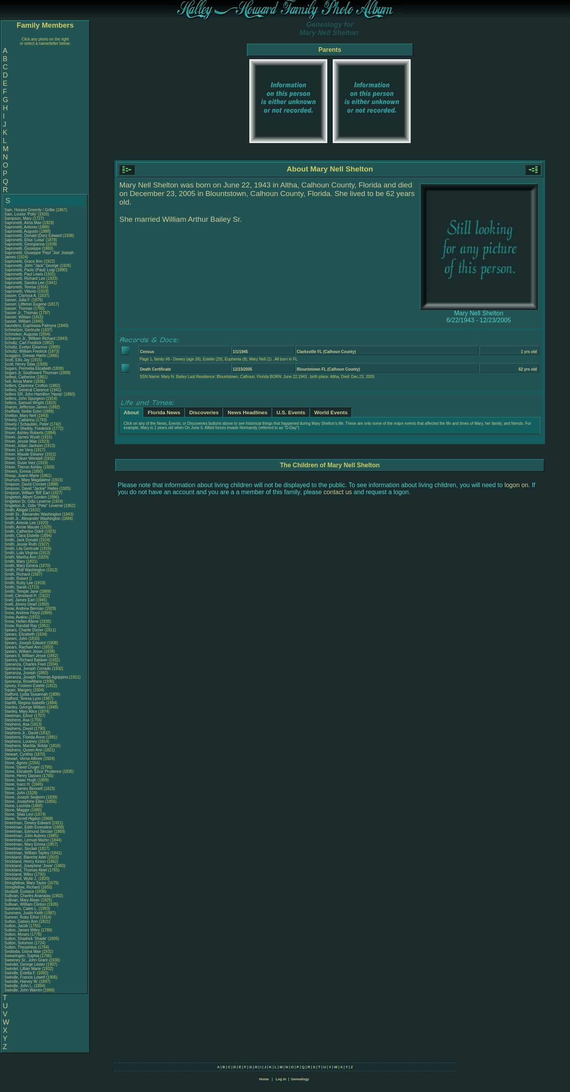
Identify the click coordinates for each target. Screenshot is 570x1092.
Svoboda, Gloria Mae (22, 951)
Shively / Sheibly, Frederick (28, 428)
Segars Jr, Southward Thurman (31, 373)
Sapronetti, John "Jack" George (31, 265)
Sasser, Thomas (19, 308)
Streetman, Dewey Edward (27, 823)
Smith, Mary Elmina (21, 566)
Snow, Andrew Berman (24, 608)
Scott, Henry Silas (19, 364)
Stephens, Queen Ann (24, 750)
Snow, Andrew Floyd (22, 613)
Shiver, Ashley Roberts (24, 433)
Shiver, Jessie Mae (20, 441)
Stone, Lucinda (18, 806)
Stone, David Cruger (22, 767)
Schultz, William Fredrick (25, 351)
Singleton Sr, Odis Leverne (27, 501)
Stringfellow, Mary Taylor (25, 883)
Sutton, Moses (17, 934)
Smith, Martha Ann (20, 557)
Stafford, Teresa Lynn (22, 698)
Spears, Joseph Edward (25, 643)
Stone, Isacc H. (17, 784)
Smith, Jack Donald (21, 540)
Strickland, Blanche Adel (25, 857)
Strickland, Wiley (19, 874)
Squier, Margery (18, 690)
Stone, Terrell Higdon (22, 818)
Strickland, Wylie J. (20, 878)
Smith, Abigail (16, 510)
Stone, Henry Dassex (22, 776)
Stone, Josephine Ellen (24, 801)
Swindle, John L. (18, 986)
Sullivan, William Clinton (25, 904)
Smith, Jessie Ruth (20, 544)
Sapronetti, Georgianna (25, 244)
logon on (516, 485)
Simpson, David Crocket (25, 484)
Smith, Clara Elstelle (21, 536)
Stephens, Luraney (21, 741)
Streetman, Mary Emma (25, 844)
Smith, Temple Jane (21, 591)
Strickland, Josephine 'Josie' (29, 866)
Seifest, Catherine (20, 377)
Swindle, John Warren (23, 990)
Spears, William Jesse (23, 651)
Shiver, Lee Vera (18, 450)
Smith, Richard (17, 574)
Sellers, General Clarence (26, 390)
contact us (337, 492)
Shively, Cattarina (19, 420)
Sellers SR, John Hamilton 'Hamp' (33, 394)
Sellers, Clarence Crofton (26, 385)
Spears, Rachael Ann (22, 647)
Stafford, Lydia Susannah (26, 694)
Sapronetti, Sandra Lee (24, 283)
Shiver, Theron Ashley (23, 467)
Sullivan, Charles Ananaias (27, 896)
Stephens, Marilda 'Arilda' (26, 746)
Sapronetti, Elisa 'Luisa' (25, 240)
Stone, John (15, 793)
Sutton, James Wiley (22, 930)
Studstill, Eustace (19, 891)
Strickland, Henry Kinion (25, 861)
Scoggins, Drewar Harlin (25, 355)
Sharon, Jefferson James (26, 407)
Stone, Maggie (17, 810)
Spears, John (16, 638)
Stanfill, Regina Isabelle (24, 703)
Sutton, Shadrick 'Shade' (26, 939)
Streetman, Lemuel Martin (26, 840)
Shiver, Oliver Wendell (23, 458)
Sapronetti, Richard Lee (24, 278)
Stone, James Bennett (23, 788)
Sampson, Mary (18, 218)
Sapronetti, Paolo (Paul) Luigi (29, 270)
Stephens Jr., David (21, 733)
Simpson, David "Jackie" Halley (31, 488)
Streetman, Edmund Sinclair (28, 831)
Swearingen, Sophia (22, 956)
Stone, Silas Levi (19, 814)
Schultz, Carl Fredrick (23, 343)
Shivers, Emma (18, 471)
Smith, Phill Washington (24, 570)
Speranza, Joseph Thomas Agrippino (36, 677)
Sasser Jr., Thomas (21, 313)
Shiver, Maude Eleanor (24, 454)
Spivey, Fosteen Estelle (24, 686)
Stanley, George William (25, 707)
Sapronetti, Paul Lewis (23, 274)
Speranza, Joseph (20, 673)
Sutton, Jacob (16, 926)
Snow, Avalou (16, 617)
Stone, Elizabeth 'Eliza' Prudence (33, 771)
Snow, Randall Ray (20, 626)
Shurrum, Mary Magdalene (27, 480)
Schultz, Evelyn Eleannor (26, 347)
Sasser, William (18, 317)
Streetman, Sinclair (21, 848)
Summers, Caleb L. (21, 908)
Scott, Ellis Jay (17, 360)
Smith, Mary (15, 561)
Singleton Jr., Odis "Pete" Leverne (33, 506)
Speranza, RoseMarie (23, 681)
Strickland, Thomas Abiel (25, 870)
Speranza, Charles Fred (25, 664)
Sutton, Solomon (19, 943)
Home (264, 1079)
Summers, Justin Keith (23, 913)
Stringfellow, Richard (22, 887)
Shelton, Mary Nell (20, 415)
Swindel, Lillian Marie (22, 969)
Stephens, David (19, 728)
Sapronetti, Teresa (20, 287)
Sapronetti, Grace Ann (23, 261)
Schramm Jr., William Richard (29, 338)
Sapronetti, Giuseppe (23, 248)
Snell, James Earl (19, 600)
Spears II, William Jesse (25, 656)
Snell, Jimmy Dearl (20, 604)
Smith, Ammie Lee (20, 523)
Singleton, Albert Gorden (25, 497)
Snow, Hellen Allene (21, 621)
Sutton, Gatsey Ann (21, 921)
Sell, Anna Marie (18, 381)
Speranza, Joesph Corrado (27, 668)
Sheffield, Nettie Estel (22, 411)
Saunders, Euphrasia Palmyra (30, 325)
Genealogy (300, 1079)
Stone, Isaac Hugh (20, 780)
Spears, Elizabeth (20, 634)
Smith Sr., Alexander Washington (32, 514)
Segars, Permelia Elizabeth (27, 368)
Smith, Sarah (16, 587)
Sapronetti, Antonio (21, 227)
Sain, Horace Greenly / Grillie (29, 210)
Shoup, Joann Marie (21, 476)
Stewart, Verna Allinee (23, 758)
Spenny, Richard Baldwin (26, 660)
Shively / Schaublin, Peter (27, 424)
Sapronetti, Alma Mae (23, 223)
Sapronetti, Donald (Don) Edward (33, 235)
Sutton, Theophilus (21, 947)
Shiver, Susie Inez (19, 463)
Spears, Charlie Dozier (24, 630)
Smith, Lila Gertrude (21, 548)
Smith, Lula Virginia (21, 553)
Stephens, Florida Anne (24, 737)
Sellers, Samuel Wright (24, 403)
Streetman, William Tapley (26, 853)
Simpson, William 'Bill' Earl (27, 493)
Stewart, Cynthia (19, 754)
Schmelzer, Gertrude (22, 330)
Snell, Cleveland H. (20, 596)
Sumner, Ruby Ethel (21, 917)
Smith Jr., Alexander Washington (32, 518)
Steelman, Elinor (19, 716)
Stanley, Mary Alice (20, 711)
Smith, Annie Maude (21, 527)
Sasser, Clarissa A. (20, 295)
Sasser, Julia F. (17, 300)
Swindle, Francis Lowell (24, 977)
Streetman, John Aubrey (25, 836)
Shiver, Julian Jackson (23, 446)
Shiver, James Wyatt (22, 437)
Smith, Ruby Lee (18, 583)
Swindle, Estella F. (20, 973)
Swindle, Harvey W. (21, 981)
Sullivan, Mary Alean (22, 900)
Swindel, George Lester (24, 964)
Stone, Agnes (16, 763)
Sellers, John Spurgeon (24, 398)
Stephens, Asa (17, 720)
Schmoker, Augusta (21, 334)
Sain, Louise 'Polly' (20, 214)
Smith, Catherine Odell (24, 531)
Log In (280, 1079)
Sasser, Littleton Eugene (25, 304)
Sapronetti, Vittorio (20, 291)
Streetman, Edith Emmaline (28, 827)
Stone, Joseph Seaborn (24, 797)
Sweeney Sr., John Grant (26, 960)
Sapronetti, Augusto (21, 231)
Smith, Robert (16, 578)
